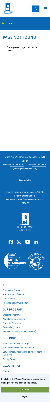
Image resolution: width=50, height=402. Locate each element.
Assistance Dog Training (14, 319)
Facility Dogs (9, 359)
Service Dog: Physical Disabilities (18, 348)
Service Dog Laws (11, 327)
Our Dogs (10, 338)
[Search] (35, 8)
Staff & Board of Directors (15, 294)
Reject (25, 398)
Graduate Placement (12, 323)
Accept (25, 391)
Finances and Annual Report (15, 303)
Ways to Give (12, 366)
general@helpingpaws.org (25, 168)
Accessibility (25, 180)
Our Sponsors (9, 299)
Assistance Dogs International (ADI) (19, 331)
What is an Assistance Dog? (16, 343)
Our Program (12, 309)
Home (9, 23)
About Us (9, 285)
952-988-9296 (39, 165)
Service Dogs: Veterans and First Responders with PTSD (24, 353)
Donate (6, 371)
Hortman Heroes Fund (13, 375)
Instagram (19, 242)
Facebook (11, 242)
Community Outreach (12, 290)
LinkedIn (35, 242)
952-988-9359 (17, 165)
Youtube (27, 242)
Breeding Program (11, 315)
